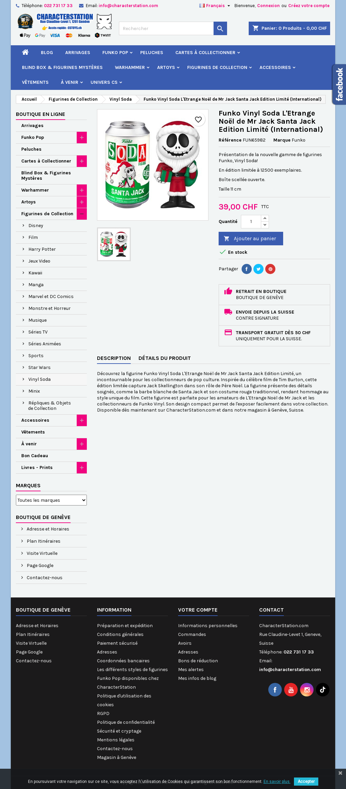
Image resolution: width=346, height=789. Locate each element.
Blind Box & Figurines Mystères (62, 67)
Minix (34, 391)
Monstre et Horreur (49, 308)
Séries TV (38, 332)
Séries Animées (44, 344)
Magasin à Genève (116, 757)
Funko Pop (115, 52)
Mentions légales (115, 740)
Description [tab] (114, 358)
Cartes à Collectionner (205, 52)
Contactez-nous (44, 578)
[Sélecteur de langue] (215, 5)
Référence (230, 140)
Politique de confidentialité (126, 722)
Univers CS (104, 82)
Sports (36, 356)
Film (33, 237)
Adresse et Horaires (47, 529)
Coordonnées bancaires (123, 661)
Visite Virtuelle (41, 553)
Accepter (306, 781)
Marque (282, 140)
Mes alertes (191, 669)
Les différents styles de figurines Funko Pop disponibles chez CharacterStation (132, 678)
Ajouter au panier (250, 238)
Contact (271, 610)
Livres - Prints (37, 467)
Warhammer (130, 67)
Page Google (39, 565)
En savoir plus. (277, 781)
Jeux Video (39, 261)
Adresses (107, 652)
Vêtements (35, 82)
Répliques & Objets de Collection (49, 405)
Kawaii (35, 273)
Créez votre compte (308, 5)
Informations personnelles (208, 625)
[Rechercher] (173, 28)
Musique (37, 320)
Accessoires (275, 67)
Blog (47, 52)
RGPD (103, 713)
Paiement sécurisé (117, 643)
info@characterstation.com (128, 5)
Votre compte (198, 610)
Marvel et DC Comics (51, 296)
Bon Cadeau (34, 456)
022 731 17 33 (58, 5)
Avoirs (185, 643)
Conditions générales (120, 634)
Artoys (166, 67)
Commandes (192, 634)
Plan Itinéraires (43, 541)
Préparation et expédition (125, 625)
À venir (69, 82)
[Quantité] (251, 221)
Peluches (151, 52)
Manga (36, 285)
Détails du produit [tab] (165, 358)
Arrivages (77, 52)
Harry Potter (42, 249)
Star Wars (39, 367)
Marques (28, 485)
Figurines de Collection (217, 67)
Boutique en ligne (40, 114)
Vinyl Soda (39, 379)
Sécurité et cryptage (119, 731)
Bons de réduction (198, 661)
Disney (35, 225)
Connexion (268, 5)
